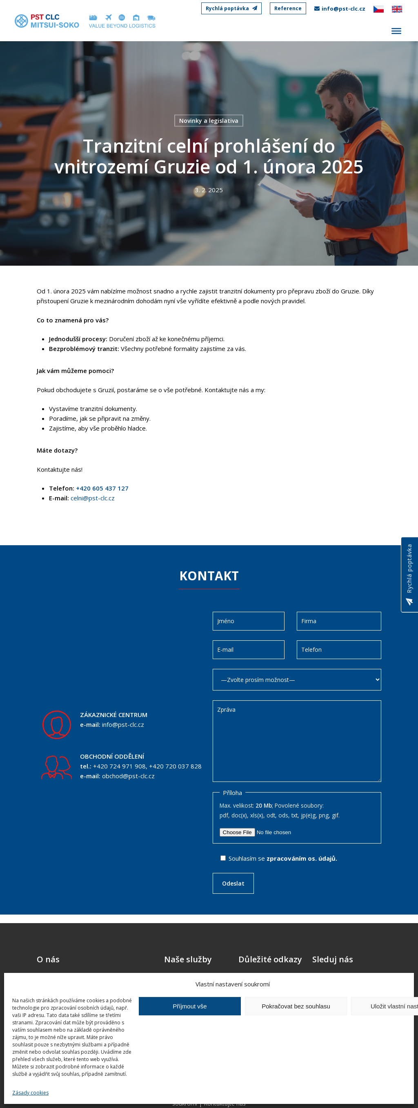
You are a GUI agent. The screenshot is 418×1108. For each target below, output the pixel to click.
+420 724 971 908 (119, 766)
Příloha (232, 792)
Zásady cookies (30, 1092)
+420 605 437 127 (101, 488)
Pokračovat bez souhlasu (296, 1006)
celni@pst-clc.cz (93, 498)
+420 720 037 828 (175, 766)
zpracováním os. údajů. (302, 858)
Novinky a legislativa (208, 120)
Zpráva (297, 741)
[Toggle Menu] (396, 31)
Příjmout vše (190, 1006)
